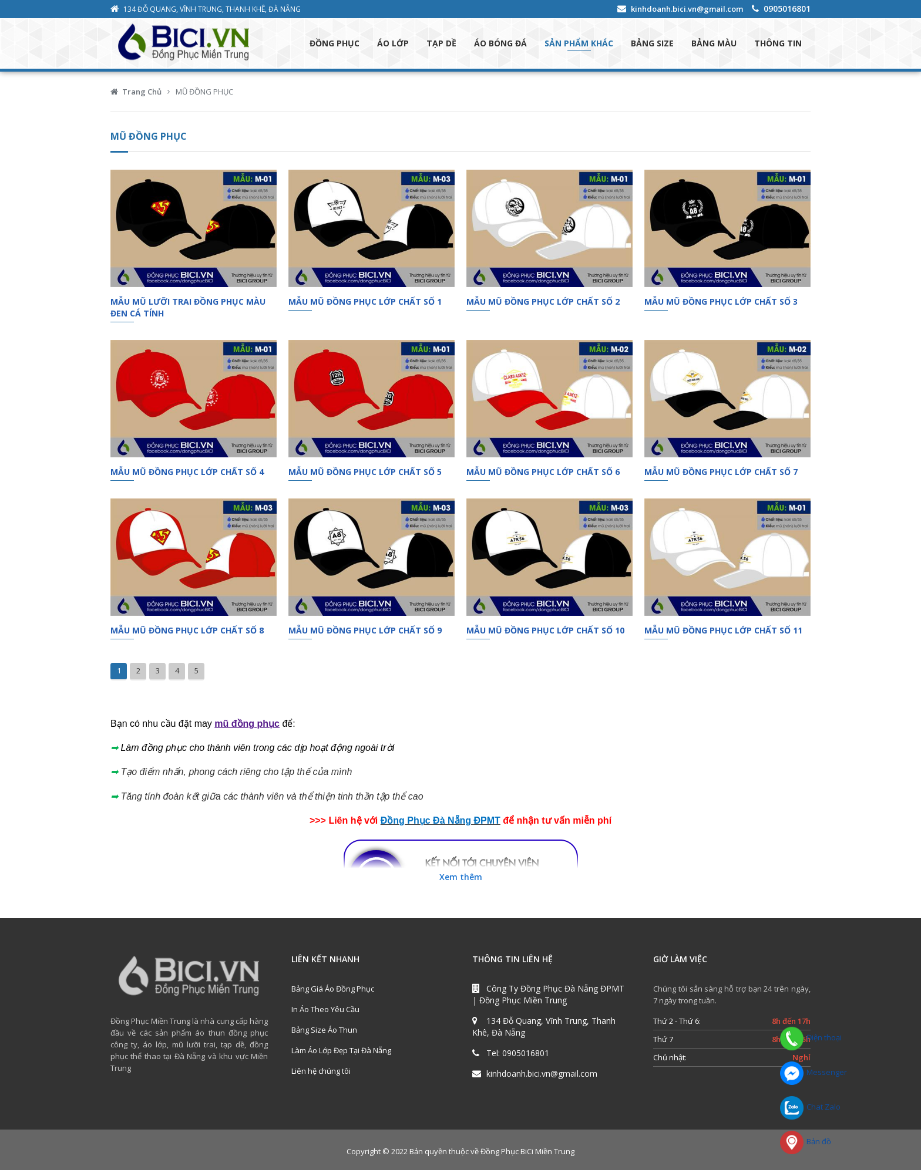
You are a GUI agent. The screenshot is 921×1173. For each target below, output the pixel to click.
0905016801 (787, 8)
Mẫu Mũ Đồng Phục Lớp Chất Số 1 (365, 303)
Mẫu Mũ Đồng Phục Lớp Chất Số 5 (365, 474)
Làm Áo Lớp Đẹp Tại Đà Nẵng (341, 1053)
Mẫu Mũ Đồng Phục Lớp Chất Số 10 (545, 633)
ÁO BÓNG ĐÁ (500, 44)
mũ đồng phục (247, 726)
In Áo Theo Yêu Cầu (325, 1012)
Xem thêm (460, 879)
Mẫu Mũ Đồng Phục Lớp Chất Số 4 (187, 474)
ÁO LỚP (393, 44)
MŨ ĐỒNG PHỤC (204, 94)
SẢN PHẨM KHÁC (578, 44)
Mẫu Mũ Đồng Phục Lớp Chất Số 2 (543, 303)
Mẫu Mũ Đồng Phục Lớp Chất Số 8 (187, 633)
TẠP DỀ (441, 44)
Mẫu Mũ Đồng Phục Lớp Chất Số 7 (721, 474)
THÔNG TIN (778, 44)
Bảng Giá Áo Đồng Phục (332, 991)
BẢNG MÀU (714, 44)
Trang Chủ (142, 94)
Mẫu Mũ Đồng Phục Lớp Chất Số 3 (721, 303)
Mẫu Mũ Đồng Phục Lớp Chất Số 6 (543, 474)
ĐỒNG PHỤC (334, 44)
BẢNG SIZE (652, 44)
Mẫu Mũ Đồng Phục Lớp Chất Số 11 (723, 633)
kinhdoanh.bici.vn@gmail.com (687, 9)
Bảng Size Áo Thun (324, 1032)
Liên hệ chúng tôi (321, 1073)
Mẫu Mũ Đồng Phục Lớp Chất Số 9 (365, 633)
